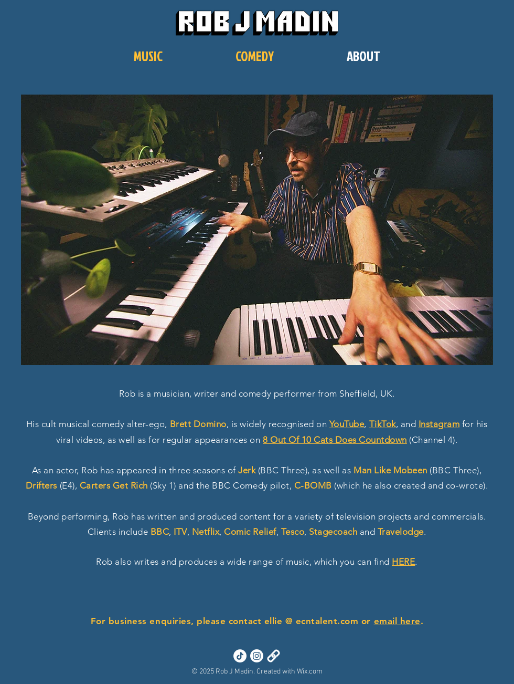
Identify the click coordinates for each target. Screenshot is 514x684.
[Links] (273, 655)
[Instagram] (256, 655)
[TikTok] (240, 655)
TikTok (382, 424)
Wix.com (310, 671)
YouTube (347, 424)
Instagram (439, 424)
